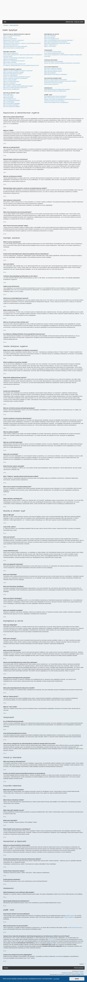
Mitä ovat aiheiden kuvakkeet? (11, 106)
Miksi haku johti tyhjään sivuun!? (53, 71)
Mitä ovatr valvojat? (49, 37)
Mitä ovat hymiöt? (8, 97)
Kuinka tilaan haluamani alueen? (53, 82)
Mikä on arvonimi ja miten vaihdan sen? (14, 64)
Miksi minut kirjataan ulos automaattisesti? (15, 46)
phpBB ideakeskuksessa (75, 927)
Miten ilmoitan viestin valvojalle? (12, 84)
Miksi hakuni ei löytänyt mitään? (53, 70)
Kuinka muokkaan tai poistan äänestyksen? (15, 78)
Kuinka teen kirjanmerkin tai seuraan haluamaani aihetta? (60, 81)
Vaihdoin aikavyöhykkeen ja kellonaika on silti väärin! (18, 58)
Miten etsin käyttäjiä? (50, 73)
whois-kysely (52, 939)
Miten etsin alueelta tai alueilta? (53, 68)
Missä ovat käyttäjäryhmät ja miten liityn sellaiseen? (58, 40)
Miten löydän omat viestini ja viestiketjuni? (55, 74)
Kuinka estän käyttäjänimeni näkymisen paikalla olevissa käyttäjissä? (22, 55)
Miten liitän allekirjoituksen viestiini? (12, 73)
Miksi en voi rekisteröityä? (10, 39)
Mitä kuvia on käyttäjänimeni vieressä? (14, 61)
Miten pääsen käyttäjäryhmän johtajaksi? (55, 42)
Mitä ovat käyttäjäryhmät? (51, 39)
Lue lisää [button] (56, 978)
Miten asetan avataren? (9, 62)
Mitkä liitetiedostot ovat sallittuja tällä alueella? (57, 89)
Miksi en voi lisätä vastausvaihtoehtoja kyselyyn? (16, 77)
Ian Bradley (81, 971)
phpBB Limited (70, 915)
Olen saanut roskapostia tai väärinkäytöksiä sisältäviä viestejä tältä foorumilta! (63, 55)
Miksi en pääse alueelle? (10, 80)
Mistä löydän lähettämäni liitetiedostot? (55, 91)
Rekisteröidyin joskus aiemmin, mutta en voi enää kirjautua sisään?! (22, 43)
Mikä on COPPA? (7, 37)
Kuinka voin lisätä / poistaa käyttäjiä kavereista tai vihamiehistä (62, 63)
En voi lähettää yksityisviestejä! (52, 51)
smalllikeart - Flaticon (78, 973)
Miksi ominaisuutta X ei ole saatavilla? (54, 98)
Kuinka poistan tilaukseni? (51, 84)
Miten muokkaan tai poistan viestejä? (13, 72)
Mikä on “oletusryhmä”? (50, 45)
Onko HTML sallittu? (8, 96)
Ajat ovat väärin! (7, 56)
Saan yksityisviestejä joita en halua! (54, 53)
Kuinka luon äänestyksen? (10, 75)
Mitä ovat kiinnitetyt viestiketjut (11, 103)
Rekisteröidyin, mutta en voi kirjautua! (13, 40)
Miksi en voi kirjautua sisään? (11, 42)
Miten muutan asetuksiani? (10, 53)
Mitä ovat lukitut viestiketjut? (11, 105)
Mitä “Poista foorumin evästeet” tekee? (13, 48)
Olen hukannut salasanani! (10, 45)
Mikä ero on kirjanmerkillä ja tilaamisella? (55, 79)
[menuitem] (79, 968)
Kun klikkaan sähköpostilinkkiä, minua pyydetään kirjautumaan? (21, 65)
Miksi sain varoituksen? (9, 83)
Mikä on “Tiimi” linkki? (50, 46)
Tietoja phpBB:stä (69, 917)
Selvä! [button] (77, 978)
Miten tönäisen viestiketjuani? (11, 89)
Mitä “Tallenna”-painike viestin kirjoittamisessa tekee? (18, 86)
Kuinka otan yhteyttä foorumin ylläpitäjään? (56, 102)
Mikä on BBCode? (8, 94)
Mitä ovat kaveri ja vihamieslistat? (53, 61)
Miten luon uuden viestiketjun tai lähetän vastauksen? (18, 70)
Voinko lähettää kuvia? (9, 99)
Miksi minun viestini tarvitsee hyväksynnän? (15, 87)
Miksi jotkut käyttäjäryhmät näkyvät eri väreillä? (57, 43)
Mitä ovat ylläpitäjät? (50, 35)
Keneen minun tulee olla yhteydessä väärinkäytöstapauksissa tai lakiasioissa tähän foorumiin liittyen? (62, 100)
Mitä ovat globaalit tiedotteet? (11, 100)
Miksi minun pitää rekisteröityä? (12, 35)
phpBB (15, 291)
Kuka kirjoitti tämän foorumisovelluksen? (55, 96)
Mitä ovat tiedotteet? (9, 102)
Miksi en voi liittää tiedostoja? (11, 81)
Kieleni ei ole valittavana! (10, 59)
